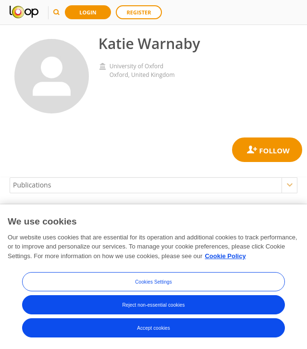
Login (88, 12)
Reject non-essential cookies (153, 305)
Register (139, 12)
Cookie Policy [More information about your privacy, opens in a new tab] (225, 257)
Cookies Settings (153, 282)
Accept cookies (153, 328)
